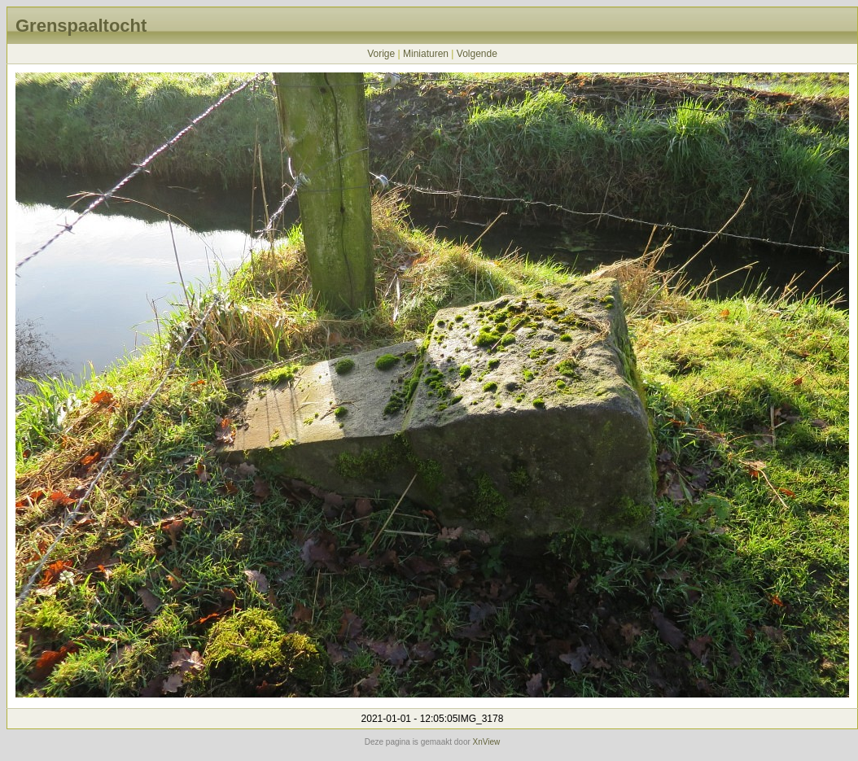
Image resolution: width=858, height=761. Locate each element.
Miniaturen (426, 53)
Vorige (381, 53)
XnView (487, 741)
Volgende (477, 53)
